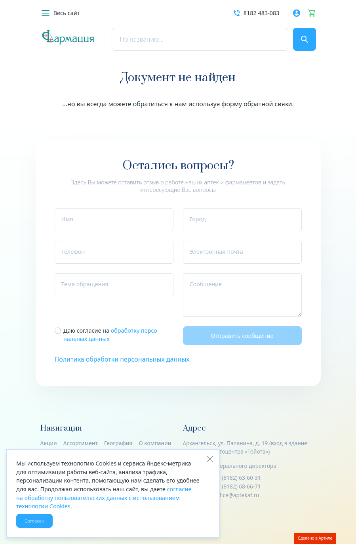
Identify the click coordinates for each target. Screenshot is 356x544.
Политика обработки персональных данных (122, 359)
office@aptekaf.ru (236, 495)
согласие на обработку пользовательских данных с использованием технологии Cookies (103, 497)
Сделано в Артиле (315, 538)
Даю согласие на (111, 335)
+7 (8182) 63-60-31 (237, 477)
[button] (60, 13)
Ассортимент (80, 443)
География (118, 443)
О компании (155, 443)
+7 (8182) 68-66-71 (237, 486)
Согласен (34, 521)
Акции (48, 443)
